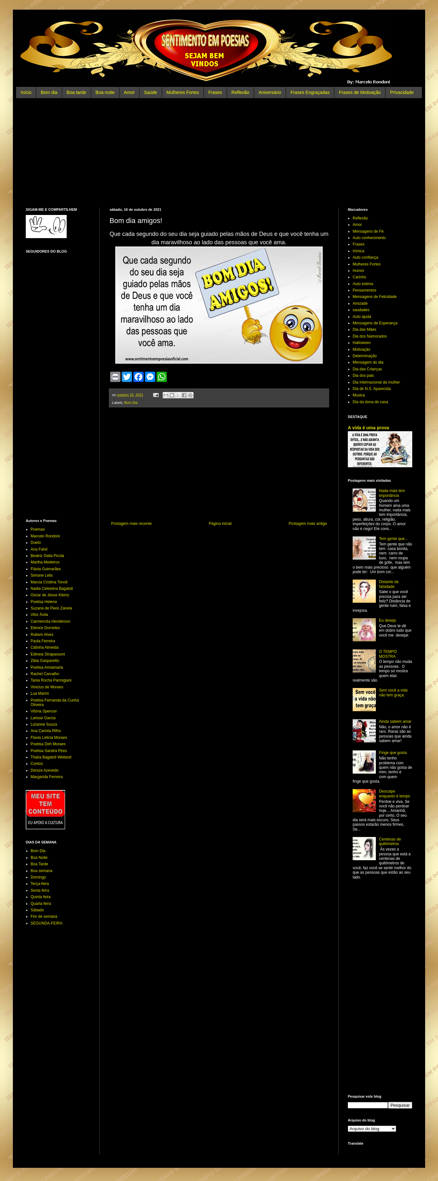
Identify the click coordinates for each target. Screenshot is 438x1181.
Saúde (150, 92)
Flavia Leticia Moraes (49, 737)
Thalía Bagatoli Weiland (51, 757)
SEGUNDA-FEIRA (46, 923)
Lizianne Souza (44, 724)
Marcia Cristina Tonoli (49, 582)
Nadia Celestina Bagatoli (52, 588)
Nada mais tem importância (392, 493)
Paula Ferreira (43, 641)
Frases (215, 92)
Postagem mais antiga (308, 523)
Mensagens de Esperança (375, 323)
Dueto (36, 542)
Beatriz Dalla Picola (47, 555)
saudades (361, 310)
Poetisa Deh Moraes (48, 744)
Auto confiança (365, 257)
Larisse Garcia (43, 718)
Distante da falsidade (389, 584)
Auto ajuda (362, 316)
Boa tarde (76, 92)
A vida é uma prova (368, 427)
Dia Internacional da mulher (376, 382)
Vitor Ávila (39, 614)
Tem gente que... (393, 538)
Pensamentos (364, 290)
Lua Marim (40, 693)
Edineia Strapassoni (48, 654)
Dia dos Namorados (370, 336)
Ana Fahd (39, 549)
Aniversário (270, 92)
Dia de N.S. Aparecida (372, 388)
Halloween (362, 342)
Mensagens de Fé (368, 231)
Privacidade (402, 92)
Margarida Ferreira (46, 777)
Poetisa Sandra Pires (49, 751)
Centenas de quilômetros (390, 841)
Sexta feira (40, 890)
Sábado (37, 910)
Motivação (361, 349)
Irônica (358, 251)
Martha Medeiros (45, 562)
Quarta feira (41, 903)
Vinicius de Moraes (47, 687)
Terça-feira (40, 883)
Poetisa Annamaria (47, 667)
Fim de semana (44, 916)
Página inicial (220, 523)
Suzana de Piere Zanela (51, 608)
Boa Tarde (39, 864)
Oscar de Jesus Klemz (50, 595)
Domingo (38, 877)
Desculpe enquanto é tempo (394, 793)
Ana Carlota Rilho (46, 731)
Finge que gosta (393, 752)
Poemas (38, 529)
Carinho (359, 277)
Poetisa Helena (44, 602)
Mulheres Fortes (183, 92)
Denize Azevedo (45, 770)
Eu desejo (387, 620)
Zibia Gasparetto (45, 660)
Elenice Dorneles (45, 628)
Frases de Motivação (360, 92)
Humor (358, 270)
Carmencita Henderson (50, 621)
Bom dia (49, 92)
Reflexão (240, 92)
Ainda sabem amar (395, 721)
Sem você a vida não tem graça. (393, 692)
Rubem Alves (42, 634)
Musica (359, 395)
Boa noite (105, 92)
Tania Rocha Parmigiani (51, 680)
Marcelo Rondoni (45, 536)
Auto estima (363, 284)
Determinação (365, 356)
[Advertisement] (219, 153)
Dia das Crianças (367, 369)
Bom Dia (131, 403)
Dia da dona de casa (370, 402)
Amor (129, 92)
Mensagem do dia (368, 362)
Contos (37, 763)
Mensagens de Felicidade (375, 296)
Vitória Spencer (44, 711)
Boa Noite (39, 857)
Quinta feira (41, 897)
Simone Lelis (42, 575)
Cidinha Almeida (45, 647)
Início (26, 92)
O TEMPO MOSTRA (388, 653)
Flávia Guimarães (46, 569)
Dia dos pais (363, 375)
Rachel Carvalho (45, 674)
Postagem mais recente (131, 523)
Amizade (360, 303)
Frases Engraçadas (309, 92)
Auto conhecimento (369, 238)
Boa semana (41, 871)
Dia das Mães (364, 329)
